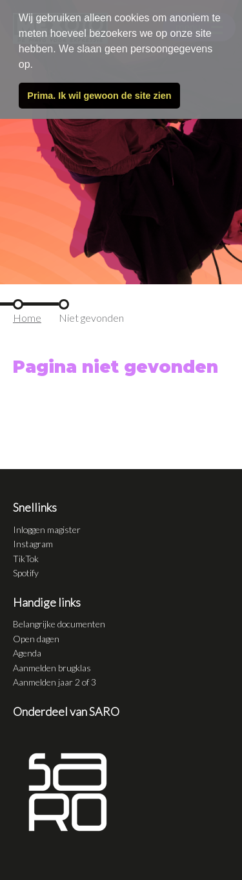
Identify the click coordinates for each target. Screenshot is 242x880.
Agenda (27, 652)
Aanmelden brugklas (52, 667)
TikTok (26, 558)
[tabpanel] (121, 142)
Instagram (33, 543)
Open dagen (36, 638)
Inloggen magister (47, 529)
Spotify (26, 572)
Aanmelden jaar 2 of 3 (54, 681)
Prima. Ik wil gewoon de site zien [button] (99, 95)
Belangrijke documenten (59, 623)
